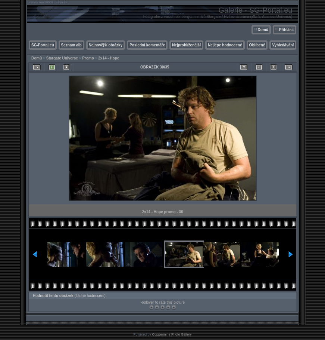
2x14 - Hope (108, 58)
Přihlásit (286, 30)
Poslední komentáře (147, 45)
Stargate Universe (62, 58)
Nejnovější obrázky (106, 45)
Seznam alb (71, 45)
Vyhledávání (283, 45)
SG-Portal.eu (42, 45)
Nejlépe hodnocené (225, 45)
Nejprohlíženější (186, 45)
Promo (88, 58)
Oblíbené (257, 45)
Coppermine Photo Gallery (171, 334)
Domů (263, 30)
